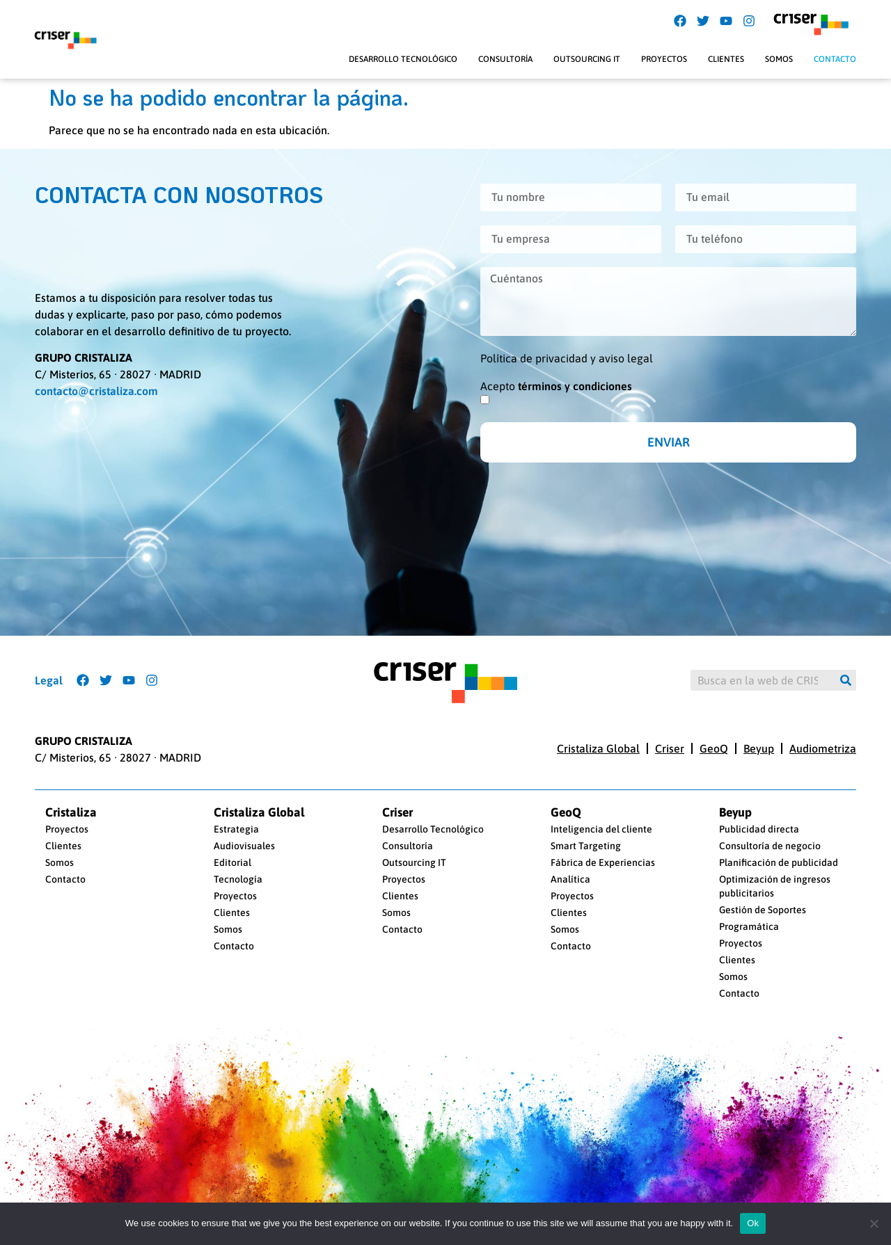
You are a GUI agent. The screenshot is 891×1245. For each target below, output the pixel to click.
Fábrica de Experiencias (603, 862)
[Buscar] (845, 680)
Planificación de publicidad (778, 862)
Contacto (835, 59)
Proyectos (664, 59)
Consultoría (505, 59)
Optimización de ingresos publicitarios (774, 886)
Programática (749, 926)
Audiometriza (822, 748)
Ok (753, 1223)
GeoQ (714, 748)
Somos (779, 59)
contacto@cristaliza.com (96, 391)
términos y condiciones (575, 386)
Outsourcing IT (586, 59)
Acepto (556, 386)
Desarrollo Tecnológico (403, 59)
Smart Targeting (586, 845)
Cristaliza (71, 812)
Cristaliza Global (598, 748)
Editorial (232, 862)
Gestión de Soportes (762, 909)
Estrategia (236, 829)
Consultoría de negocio (770, 845)
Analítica (570, 879)
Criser (669, 748)
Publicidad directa (759, 829)
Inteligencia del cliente (601, 829)
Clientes (726, 59)
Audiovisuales (244, 845)
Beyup (758, 748)
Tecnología (238, 879)
